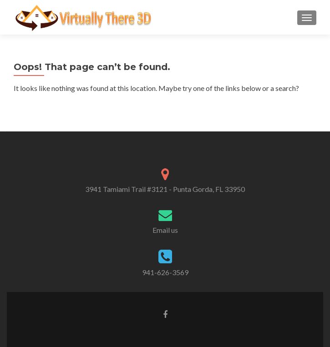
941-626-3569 (165, 272)
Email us (165, 230)
